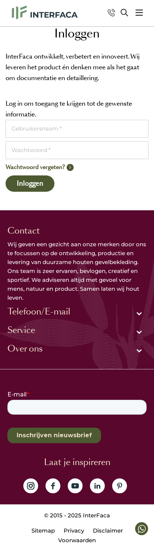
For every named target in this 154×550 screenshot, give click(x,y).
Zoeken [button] (124, 12)
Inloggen (30, 183)
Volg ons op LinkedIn (97, 485)
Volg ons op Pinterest (119, 485)
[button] (139, 12)
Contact (23, 230)
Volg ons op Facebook (53, 485)
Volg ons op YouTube (75, 485)
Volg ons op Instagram (30, 485)
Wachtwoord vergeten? (35, 167)
